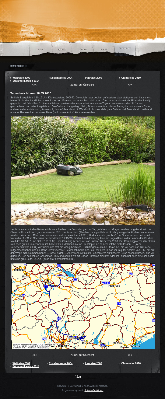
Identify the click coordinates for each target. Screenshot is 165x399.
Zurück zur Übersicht (82, 84)
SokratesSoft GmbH (93, 390)
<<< (34, 84)
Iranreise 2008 (93, 77)
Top (79, 376)
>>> (130, 84)
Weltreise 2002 (21, 77)
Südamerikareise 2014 (26, 80)
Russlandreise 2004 (61, 77)
